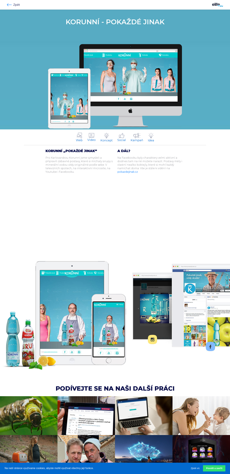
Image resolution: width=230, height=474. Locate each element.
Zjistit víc (195, 468)
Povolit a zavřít (214, 468)
